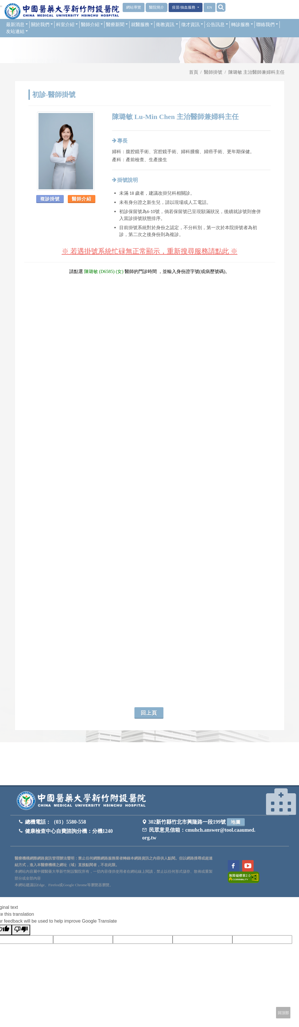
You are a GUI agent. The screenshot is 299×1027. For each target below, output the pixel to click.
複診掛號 (50, 198)
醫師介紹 (92, 24)
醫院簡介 (156, 7)
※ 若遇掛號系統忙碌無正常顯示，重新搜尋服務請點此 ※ (150, 251)
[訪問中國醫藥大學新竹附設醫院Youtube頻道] (248, 866)
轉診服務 (242, 24)
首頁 (193, 72)
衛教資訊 (167, 24)
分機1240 (102, 831)
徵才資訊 (192, 24)
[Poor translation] (21, 930)
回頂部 (283, 1013)
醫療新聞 (117, 24)
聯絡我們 (267, 24)
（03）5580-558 (68, 822)
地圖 (236, 822)
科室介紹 (67, 24)
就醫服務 (142, 24)
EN (209, 7)
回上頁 (149, 713)
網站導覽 (133, 7)
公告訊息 (217, 24)
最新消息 (17, 24)
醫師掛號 (213, 72)
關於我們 (42, 24)
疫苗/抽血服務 (184, 7)
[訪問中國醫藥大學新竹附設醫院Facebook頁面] (233, 866)
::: (1, 6)
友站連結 (17, 31)
